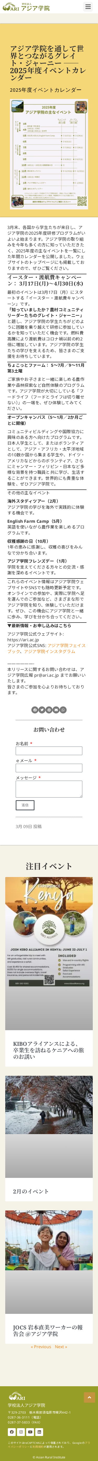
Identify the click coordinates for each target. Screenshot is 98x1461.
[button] (34, 709)
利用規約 (38, 1446)
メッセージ (27, 778)
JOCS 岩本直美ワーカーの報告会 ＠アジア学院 (48, 1331)
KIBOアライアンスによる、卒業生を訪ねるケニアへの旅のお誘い (48, 1050)
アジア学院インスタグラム (49, 651)
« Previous (41, 1347)
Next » (61, 1347)
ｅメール (24, 760)
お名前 (22, 744)
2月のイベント (31, 1191)
